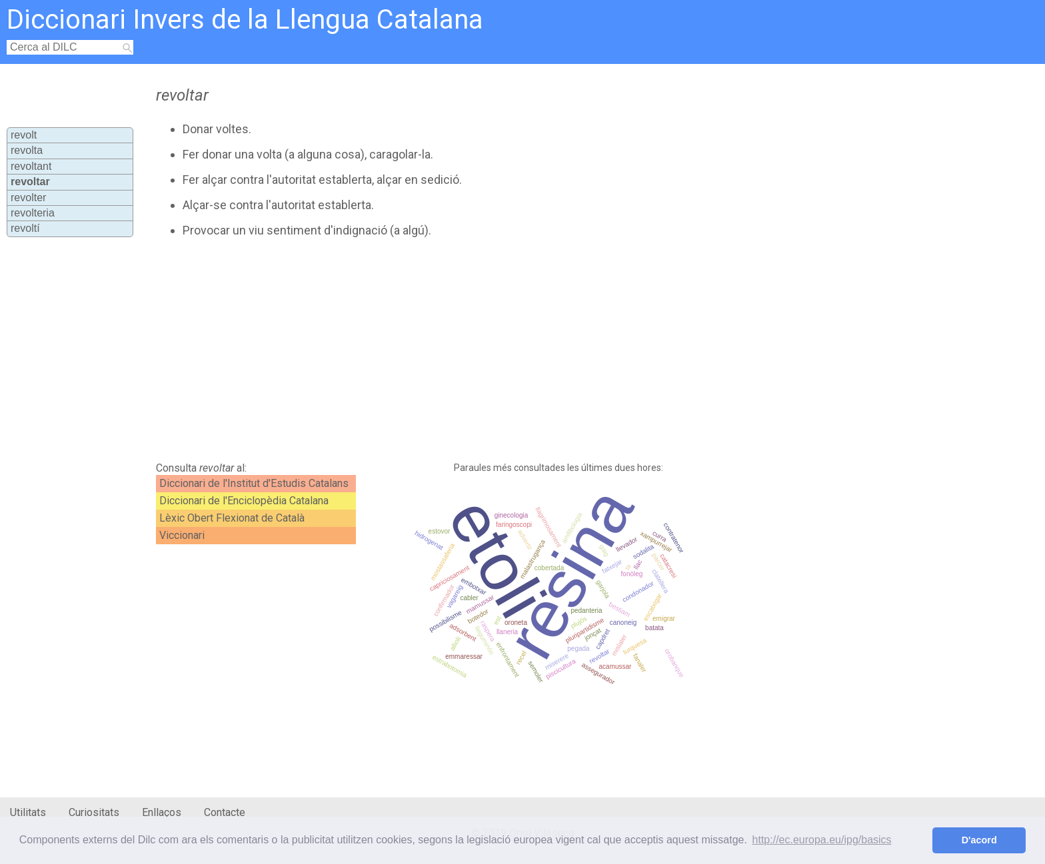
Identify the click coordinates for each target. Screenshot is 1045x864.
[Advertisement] (453, 349)
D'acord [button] (979, 840)
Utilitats (28, 812)
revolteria (33, 212)
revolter (28, 197)
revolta (27, 150)
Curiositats (94, 812)
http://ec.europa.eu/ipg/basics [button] (822, 839)
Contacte (224, 812)
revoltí (25, 228)
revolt (24, 135)
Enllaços (161, 812)
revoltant (31, 166)
